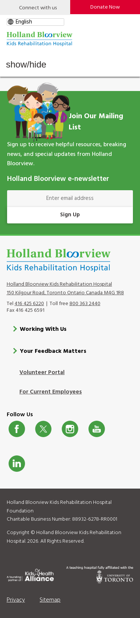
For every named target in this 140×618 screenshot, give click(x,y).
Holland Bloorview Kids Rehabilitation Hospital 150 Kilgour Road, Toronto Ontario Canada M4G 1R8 (65, 288)
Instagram (70, 429)
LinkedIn (17, 463)
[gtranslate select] (35, 22)
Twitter (43, 429)
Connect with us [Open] (38, 8)
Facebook (17, 429)
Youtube (97, 429)
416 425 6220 (29, 303)
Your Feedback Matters (53, 351)
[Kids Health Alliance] (30, 574)
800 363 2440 (84, 303)
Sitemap (50, 600)
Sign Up (70, 214)
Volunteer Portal (42, 372)
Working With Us (43, 329)
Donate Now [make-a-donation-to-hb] (105, 7)
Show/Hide (26, 64)
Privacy (16, 600)
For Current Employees (50, 392)
